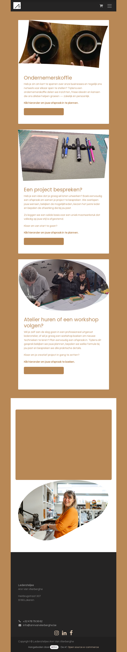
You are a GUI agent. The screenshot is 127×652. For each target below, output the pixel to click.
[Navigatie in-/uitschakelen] (109, 5)
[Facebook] (71, 632)
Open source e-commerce (83, 647)
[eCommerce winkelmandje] (101, 5)
